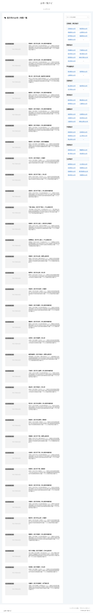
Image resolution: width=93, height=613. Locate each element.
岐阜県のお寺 (71, 100)
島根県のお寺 (71, 136)
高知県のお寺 (83, 153)
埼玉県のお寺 (71, 61)
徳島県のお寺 (71, 150)
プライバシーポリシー (85, 608)
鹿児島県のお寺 (83, 171)
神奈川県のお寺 (83, 57)
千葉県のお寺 (83, 50)
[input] (77, 17)
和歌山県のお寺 (83, 121)
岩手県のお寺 (71, 36)
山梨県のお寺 (71, 75)
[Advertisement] (32, 30)
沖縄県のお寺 (83, 175)
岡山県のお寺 (71, 139)
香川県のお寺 (71, 153)
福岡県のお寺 (71, 164)
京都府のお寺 (71, 118)
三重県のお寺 (83, 103)
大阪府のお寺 (71, 121)
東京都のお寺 (83, 54)
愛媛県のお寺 (83, 150)
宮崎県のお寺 (83, 168)
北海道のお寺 (71, 28)
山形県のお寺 (83, 32)
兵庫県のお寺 (83, 114)
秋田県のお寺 (83, 28)
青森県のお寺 (71, 32)
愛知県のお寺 (83, 100)
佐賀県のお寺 (71, 168)
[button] (88, 17)
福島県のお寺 (83, 36)
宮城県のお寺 (71, 39)
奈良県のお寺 (83, 118)
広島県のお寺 (83, 132)
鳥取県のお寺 (71, 132)
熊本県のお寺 (71, 175)
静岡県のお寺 (71, 103)
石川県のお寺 (71, 89)
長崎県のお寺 (71, 171)
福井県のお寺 (83, 86)
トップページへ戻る (73, 608)
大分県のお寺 (83, 164)
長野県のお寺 (83, 71)
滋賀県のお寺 (71, 114)
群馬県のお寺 (71, 57)
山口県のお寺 (83, 136)
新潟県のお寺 (71, 71)
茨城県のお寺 (71, 50)
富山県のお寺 (71, 86)
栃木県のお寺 (71, 54)
